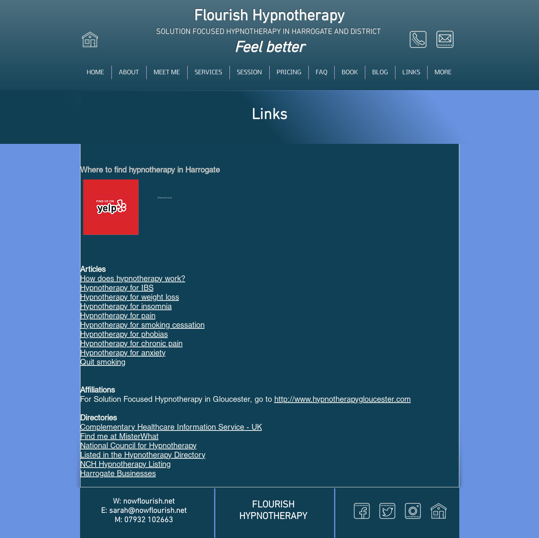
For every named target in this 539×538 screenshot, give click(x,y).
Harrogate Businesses (118, 473)
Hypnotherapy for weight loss (129, 297)
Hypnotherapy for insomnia (126, 306)
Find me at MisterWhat (119, 436)
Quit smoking (102, 362)
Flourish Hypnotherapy (269, 16)
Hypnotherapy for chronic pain (131, 343)
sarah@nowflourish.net (148, 511)
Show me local (164, 197)
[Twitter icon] (387, 511)
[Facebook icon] (361, 511)
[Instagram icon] (413, 511)
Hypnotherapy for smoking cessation (142, 325)
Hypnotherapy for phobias (124, 334)
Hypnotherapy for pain (118, 315)
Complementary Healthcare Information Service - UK (171, 427)
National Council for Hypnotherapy (138, 445)
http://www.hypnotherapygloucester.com (342, 399)
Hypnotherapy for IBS (117, 287)
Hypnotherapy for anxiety (123, 352)
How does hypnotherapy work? (132, 278)
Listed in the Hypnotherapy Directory (142, 454)
